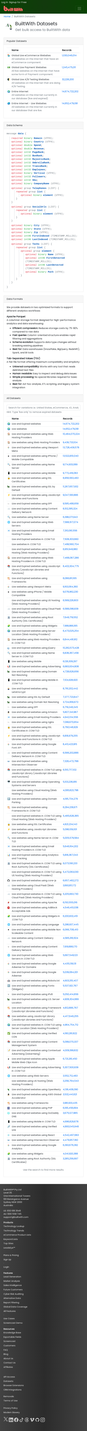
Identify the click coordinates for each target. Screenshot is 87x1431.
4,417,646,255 (70, 1016)
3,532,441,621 (70, 1094)
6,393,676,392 (70, 1145)
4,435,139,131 (69, 963)
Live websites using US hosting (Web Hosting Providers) (32, 1082)
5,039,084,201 (70, 972)
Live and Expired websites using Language (35, 924)
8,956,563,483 (71, 478)
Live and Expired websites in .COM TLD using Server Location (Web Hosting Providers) (36, 1026)
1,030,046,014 (69, 55)
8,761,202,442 (70, 688)
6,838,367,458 (71, 653)
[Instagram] (42, 1419)
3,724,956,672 (70, 702)
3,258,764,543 (71, 1081)
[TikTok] (21, 1419)
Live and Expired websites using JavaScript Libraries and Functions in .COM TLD (36, 737)
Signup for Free (18, 2)
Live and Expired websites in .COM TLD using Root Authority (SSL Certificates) (36, 865)
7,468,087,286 (71, 557)
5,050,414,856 (70, 994)
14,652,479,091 (70, 103)
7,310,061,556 (70, 530)
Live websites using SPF (25, 707)
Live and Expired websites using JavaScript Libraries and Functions (36, 496)
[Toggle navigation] (79, 8)
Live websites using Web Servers (30, 1075)
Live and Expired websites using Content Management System (35, 1043)
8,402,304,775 (71, 566)
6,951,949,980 (70, 549)
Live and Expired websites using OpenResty (36, 1089)
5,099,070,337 (70, 1041)
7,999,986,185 (70, 625)
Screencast (10, 1341)
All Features (10, 1311)
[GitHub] (37, 1419)
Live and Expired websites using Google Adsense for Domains (34, 965)
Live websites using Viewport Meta (31, 586)
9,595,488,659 (71, 503)
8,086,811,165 (70, 578)
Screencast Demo (13, 1322)
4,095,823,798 (70, 790)
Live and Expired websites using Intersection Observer (29, 763)
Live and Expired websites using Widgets (34, 625)
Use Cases (9, 1318)
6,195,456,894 (70, 1108)
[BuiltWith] (13, 8)
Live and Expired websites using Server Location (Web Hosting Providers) (34, 632)
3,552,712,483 (70, 1075)
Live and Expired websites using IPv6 (32, 994)
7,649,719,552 (70, 617)
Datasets (8, 1381)
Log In (4, 2)
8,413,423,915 (70, 744)
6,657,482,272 (71, 880)
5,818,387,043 (70, 855)
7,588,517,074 (70, 522)
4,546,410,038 (70, 907)
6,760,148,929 (70, 727)
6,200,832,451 (70, 916)
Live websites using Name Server (30, 517)
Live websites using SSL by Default (31, 697)
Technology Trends (14, 1230)
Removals (9, 1396)
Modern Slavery (12, 1412)
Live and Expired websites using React (33, 1135)
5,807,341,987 (70, 712)
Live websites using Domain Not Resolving (35, 702)
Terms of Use (11, 1400)
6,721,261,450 (70, 1058)
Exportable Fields (12, 1337)
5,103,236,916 (70, 782)
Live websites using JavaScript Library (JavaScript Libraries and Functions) (33, 1018)
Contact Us (10, 1362)
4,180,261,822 (70, 1033)
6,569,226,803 (70, 600)
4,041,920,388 (70, 1153)
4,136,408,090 (70, 1089)
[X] (6, 1419)
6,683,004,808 (71, 666)
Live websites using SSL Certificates (32, 824)
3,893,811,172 (69, 885)
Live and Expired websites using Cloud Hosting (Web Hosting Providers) (33, 551)
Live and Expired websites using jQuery (33, 648)
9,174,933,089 (70, 464)
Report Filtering (11, 1302)
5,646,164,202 (70, 846)
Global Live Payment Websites (29, 67)
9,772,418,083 (70, 473)
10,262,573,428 (71, 648)
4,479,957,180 (70, 1140)
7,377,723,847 (71, 697)
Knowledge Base (12, 1332)
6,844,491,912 (70, 639)
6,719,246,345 (70, 707)
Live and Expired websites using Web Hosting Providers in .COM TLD (32, 559)
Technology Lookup (14, 1226)
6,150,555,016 (70, 902)
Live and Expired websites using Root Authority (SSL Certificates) (32, 619)
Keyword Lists (11, 1239)
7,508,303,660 (71, 539)
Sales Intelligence (13, 1285)
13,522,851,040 (71, 456)
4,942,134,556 (70, 717)
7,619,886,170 (70, 946)
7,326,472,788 (71, 761)
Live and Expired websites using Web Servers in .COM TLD (32, 957)
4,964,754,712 (70, 1024)
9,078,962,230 (70, 591)
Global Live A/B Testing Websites (30, 79)
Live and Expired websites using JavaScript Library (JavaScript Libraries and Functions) (36, 570)
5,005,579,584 (71, 838)
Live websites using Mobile (26, 661)
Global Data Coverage (15, 1306)
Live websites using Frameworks (30, 1103)
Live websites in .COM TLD (26, 544)
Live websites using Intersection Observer (35, 1140)
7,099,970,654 (71, 722)
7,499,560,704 (71, 544)
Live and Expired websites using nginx (33, 722)
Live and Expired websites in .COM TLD (33, 539)
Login (6, 1266)
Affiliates (8, 1367)
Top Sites (8, 1243)
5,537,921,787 (70, 985)
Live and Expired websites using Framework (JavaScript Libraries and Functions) (36, 1009)
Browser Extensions (14, 1385)
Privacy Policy (11, 1408)
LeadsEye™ (9, 1247)
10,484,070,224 (71, 434)
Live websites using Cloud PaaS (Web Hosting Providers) (33, 887)
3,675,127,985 (70, 1113)
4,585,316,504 (70, 938)
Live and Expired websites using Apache (34, 902)
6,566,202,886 (71, 752)
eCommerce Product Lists (17, 1234)
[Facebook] (16, 1419)
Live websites (19, 429)
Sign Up (7, 1259)
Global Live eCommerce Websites (31, 55)
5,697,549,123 (70, 955)
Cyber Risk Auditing (14, 1294)
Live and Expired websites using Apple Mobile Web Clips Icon (33, 1060)
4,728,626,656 (71, 671)
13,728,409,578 (71, 447)
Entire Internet (20, 91)
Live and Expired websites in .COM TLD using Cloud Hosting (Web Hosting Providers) (36, 817)
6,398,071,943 (70, 517)
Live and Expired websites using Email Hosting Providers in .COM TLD (33, 848)
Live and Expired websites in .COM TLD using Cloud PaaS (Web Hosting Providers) (36, 895)
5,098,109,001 (70, 829)
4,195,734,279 (70, 799)
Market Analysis (12, 1281)
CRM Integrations (13, 1389)
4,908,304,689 (71, 999)
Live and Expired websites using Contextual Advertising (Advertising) (36, 1052)
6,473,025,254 (71, 631)
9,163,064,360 (70, 586)
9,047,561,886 (70, 495)
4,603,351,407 (70, 980)
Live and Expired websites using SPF (32, 503)
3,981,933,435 (70, 1103)
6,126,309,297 (70, 661)
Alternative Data (12, 1298)
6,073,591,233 (70, 863)
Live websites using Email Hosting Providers (36, 717)
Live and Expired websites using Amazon (34, 712)
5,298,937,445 (71, 924)
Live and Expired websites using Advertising (36, 666)
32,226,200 (68, 79)
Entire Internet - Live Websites (29, 103)
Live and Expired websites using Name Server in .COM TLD (33, 654)
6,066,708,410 (70, 929)
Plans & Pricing (11, 1255)
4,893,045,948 (71, 1126)
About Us (8, 1358)
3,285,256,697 (70, 1158)
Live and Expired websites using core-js (34, 880)
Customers (9, 1345)
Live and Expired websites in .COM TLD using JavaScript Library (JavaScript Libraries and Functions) (36, 773)
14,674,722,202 (70, 91)
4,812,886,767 (70, 1007)
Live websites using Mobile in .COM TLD (34, 1121)
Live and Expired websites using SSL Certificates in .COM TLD (32, 729)
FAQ (6, 1349)
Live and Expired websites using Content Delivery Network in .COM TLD (35, 754)
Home (7, 16)
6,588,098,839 (70, 608)
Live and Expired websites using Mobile (34, 473)
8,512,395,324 (70, 508)
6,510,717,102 (69, 769)
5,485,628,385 (71, 816)
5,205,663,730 (70, 894)
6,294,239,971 (70, 807)
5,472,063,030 (71, 872)
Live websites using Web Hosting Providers (36, 442)
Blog (6, 1354)
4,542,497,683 (71, 1135)
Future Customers (13, 1289)
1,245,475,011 (69, 67)
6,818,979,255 (70, 735)
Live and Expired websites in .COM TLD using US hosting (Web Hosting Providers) (36, 873)
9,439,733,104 (70, 442)
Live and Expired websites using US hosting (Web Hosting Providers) (36, 602)
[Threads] (27, 1419)
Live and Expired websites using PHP (32, 1108)
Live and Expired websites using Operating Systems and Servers (36, 783)
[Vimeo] (32, 1419)
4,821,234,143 (70, 824)
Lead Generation (12, 1276)
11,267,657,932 (70, 486)
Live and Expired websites (26, 423)
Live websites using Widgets (27, 1153)
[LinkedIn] (11, 1419)
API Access (9, 1376)
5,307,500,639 (70, 1067)
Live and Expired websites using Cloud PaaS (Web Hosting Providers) (36, 610)
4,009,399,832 (70, 1050)
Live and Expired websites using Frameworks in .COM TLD (29, 809)
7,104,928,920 (70, 680)
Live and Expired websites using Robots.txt (36, 980)
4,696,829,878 (71, 1121)
